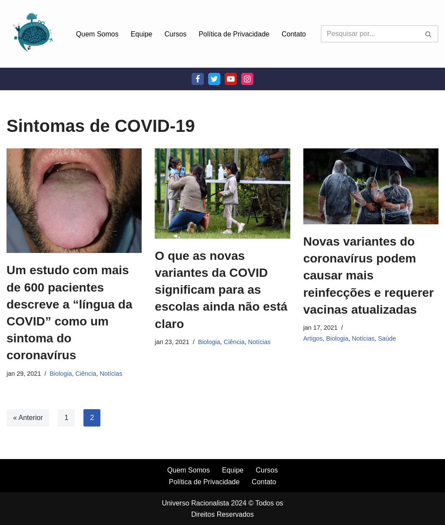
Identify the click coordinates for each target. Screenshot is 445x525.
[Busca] (370, 34)
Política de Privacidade (234, 34)
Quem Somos (97, 34)
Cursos (176, 34)
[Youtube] (231, 79)
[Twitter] (214, 79)
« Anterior (28, 417)
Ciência (85, 373)
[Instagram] (247, 79)
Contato (294, 34)
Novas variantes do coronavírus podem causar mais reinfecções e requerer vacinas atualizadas (368, 275)
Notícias (111, 373)
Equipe (142, 34)
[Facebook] (198, 79)
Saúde (387, 338)
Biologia (61, 373)
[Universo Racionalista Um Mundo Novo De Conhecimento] (33, 34)
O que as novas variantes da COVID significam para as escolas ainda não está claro (221, 290)
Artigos (313, 338)
